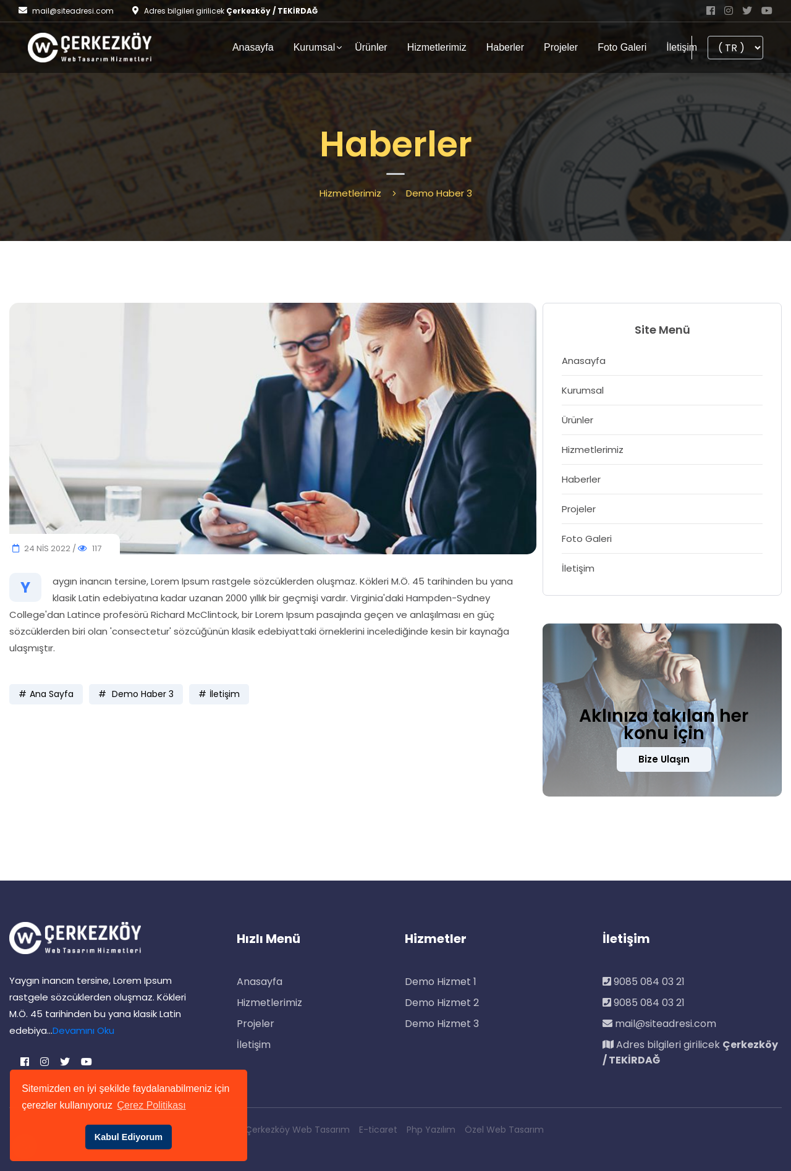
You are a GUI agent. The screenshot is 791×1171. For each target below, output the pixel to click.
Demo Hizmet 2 (442, 1003)
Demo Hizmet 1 (440, 981)
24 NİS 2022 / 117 (56, 548)
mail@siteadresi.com (66, 11)
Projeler (561, 47)
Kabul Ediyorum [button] (129, 1137)
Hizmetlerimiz (437, 47)
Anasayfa (253, 47)
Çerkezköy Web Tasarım (297, 1129)
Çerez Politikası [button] (151, 1105)
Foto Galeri (622, 47)
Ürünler (371, 47)
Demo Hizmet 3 (442, 1024)
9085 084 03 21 (644, 981)
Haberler (505, 47)
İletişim (681, 47)
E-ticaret (378, 1129)
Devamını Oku (83, 1030)
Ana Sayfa (52, 694)
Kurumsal (315, 47)
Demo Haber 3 (141, 694)
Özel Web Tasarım (504, 1129)
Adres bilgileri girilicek (690, 1052)
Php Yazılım (431, 1129)
